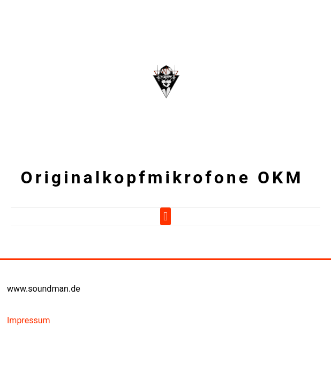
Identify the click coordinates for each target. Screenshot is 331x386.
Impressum (28, 320)
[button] (165, 216)
